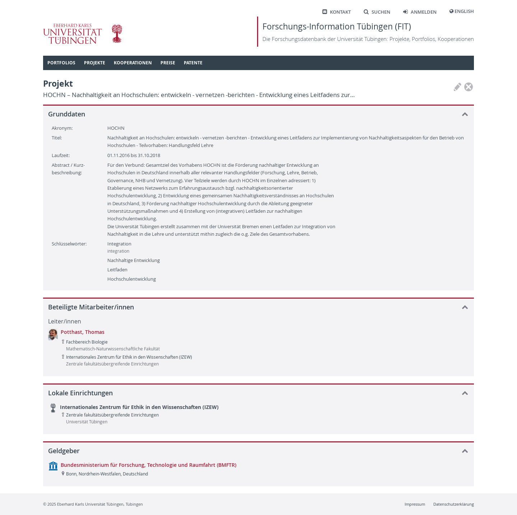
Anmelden (420, 12)
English (464, 11)
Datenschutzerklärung (453, 504)
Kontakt (336, 12)
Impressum (415, 504)
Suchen (377, 12)
